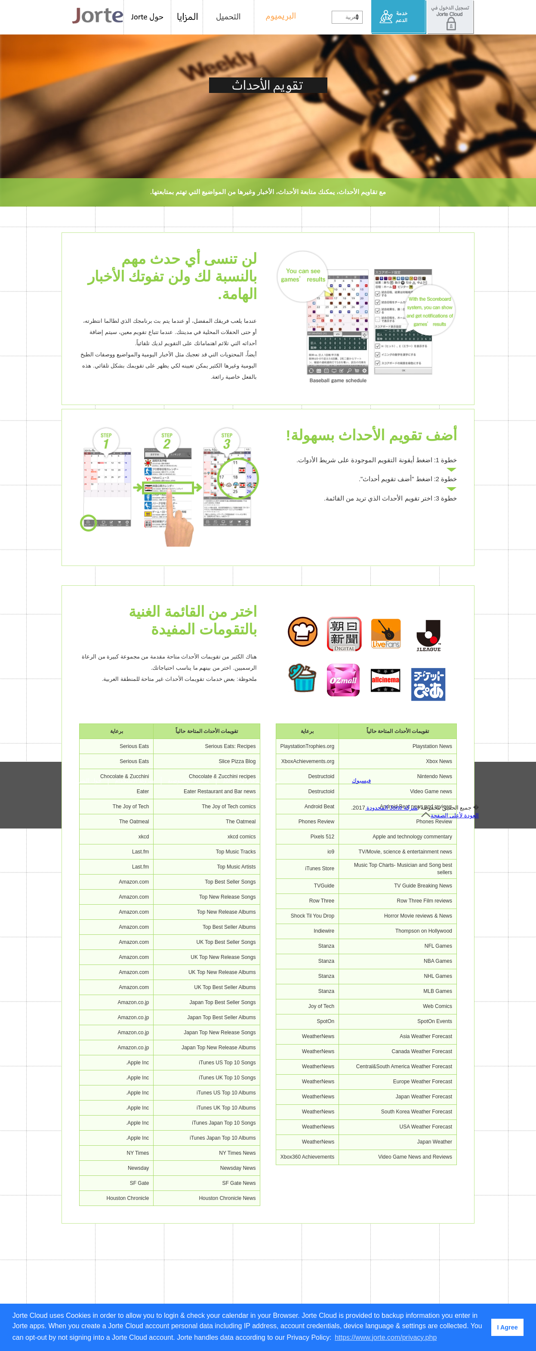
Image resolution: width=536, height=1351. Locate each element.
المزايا (187, 17)
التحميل (228, 17)
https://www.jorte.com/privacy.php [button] (386, 1337)
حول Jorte (147, 17)
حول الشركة (87, 1303)
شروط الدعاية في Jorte (251, 1303)
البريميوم (277, 17)
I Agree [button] (507, 1327)
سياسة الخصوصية (188, 1303)
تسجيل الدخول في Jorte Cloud (450, 17)
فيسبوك (361, 1303)
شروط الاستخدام (135, 1303)
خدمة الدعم (399, 17)
